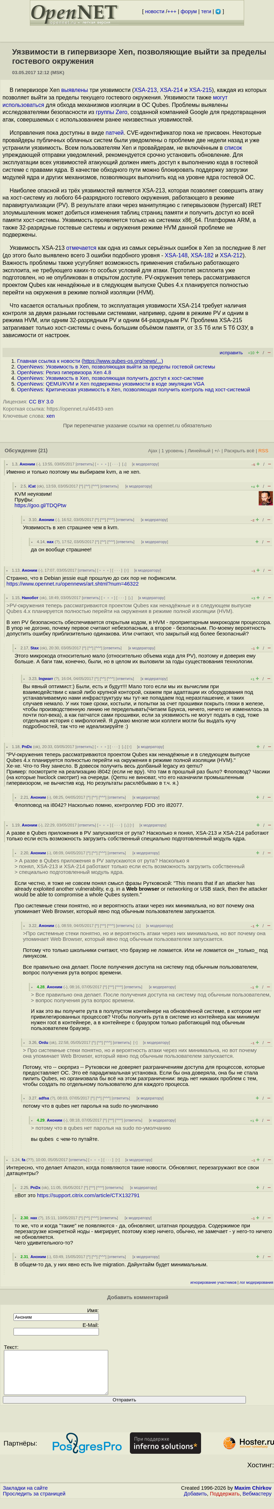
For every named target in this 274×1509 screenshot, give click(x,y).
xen (50, 416)
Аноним (27, 464)
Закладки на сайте (25, 1496)
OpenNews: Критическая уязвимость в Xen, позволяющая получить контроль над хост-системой (133, 389)
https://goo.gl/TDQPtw (41, 505)
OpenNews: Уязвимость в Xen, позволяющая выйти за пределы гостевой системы (116, 367)
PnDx (27, 747)
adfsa (44, 1098)
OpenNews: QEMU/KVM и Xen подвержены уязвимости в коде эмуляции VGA (110, 384)
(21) (43, 450)
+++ (171, 11)
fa (23, 1160)
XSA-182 (202, 255)
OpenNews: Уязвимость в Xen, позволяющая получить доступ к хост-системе (110, 378)
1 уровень (173, 450)
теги (206, 11)
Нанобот (30, 598)
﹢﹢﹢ (102, 464)
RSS (263, 450)
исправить (231, 352)
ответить (85, 464)
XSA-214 (171, 90)
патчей (115, 133)
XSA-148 (176, 255)
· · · (115, 464)
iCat (32, 486)
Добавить (195, 1502)
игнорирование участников (213, 1282)
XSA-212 (231, 255)
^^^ (95, 486)
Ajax (153, 450)
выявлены (74, 90)
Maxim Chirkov (253, 1496)
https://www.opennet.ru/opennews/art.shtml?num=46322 (72, 584)
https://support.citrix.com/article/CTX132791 (88, 1195)
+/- (217, 450)
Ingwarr (46, 678)
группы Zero (111, 112)
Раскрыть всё (239, 450)
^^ (87, 486)
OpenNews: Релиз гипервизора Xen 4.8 (64, 372)
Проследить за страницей (34, 1502)
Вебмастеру (257, 1502)
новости (154, 11)
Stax (34, 648)
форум (189, 11)
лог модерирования (256, 1282)
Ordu (43, 1042)
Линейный (199, 450)
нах (50, 542)
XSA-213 (145, 90)
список (233, 148)
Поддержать (225, 1502)
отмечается (81, 248)
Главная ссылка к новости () (90, 361)
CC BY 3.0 (41, 402)
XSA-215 (200, 90)
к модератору (145, 464)
